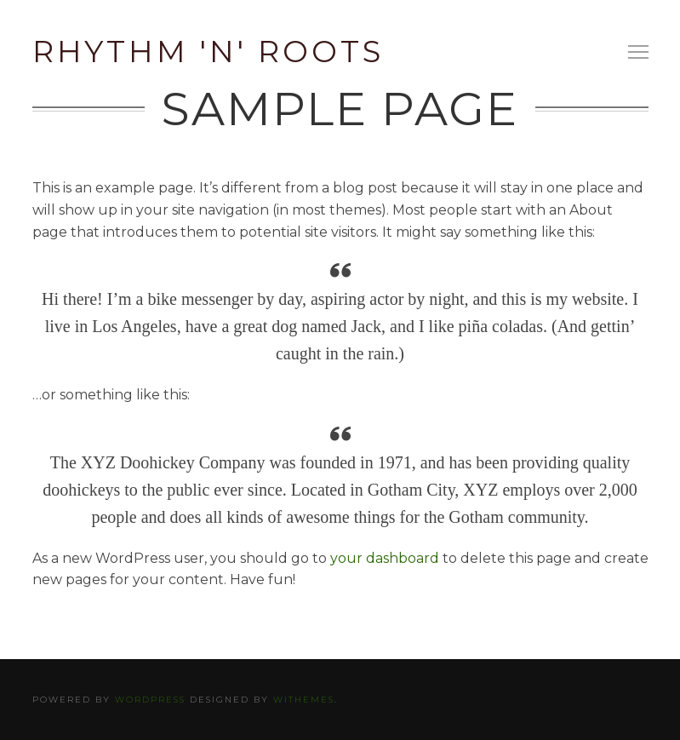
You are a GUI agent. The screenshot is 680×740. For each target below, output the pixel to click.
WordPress (150, 699)
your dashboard (384, 558)
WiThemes (303, 699)
